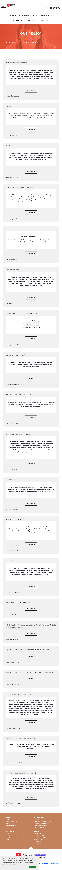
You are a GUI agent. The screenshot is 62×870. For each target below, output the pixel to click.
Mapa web (37, 841)
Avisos (7, 833)
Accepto (32, 867)
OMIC (7, 823)
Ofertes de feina (11, 826)
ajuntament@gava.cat (50, 863)
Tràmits (37, 819)
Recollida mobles (11, 821)
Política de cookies (40, 837)
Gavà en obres (39, 828)
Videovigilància (39, 839)
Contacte (37, 843)
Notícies (8, 835)
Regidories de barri (40, 826)
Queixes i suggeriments (42, 821)
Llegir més (31, 90)
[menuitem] (13, 15)
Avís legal (37, 833)
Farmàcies (9, 819)
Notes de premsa (11, 837)
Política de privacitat (41, 835)
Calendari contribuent (41, 823)
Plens (7, 839)
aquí (14, 864)
